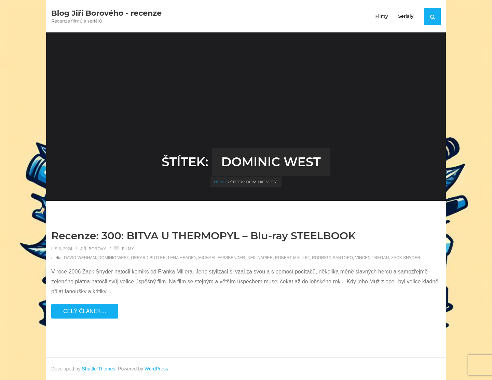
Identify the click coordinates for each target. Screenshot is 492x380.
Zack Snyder (405, 257)
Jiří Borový (93, 249)
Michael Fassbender (221, 257)
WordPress (156, 368)
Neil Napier (260, 257)
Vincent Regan (372, 257)
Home (220, 181)
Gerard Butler (148, 257)
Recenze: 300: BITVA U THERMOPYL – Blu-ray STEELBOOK (203, 235)
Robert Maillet (292, 257)
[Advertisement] (246, 97)
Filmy (128, 249)
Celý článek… (84, 311)
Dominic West (113, 257)
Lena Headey (182, 257)
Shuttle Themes (98, 368)
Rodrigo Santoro (332, 257)
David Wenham (80, 257)
